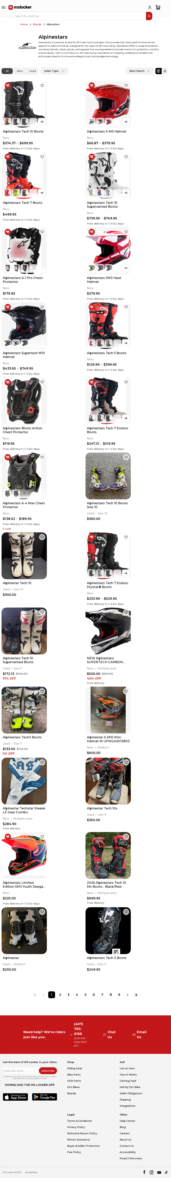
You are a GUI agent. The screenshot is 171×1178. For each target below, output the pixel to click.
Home (24, 24)
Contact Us (127, 1145)
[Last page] (136, 994)
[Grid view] (158, 71)
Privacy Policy (76, 1127)
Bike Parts (74, 1074)
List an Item (127, 1068)
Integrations (127, 1105)
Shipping (125, 1099)
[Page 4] (77, 994)
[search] (149, 16)
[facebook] (144, 1172)
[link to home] (20, 7)
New (20, 71)
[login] (149, 7)
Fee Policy (74, 1152)
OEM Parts (74, 1080)
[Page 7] (102, 994)
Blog (123, 1127)
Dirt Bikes (73, 1087)
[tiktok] (166, 1172)
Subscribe (47, 1070)
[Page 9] (119, 994)
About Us (125, 1139)
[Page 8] (110, 994)
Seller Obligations (131, 1093)
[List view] (165, 71)
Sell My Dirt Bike (130, 1087)
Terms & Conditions (79, 1120)
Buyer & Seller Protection (83, 1145)
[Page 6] (93, 994)
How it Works (128, 1074)
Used (32, 71)
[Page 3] (68, 994)
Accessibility (128, 1152)
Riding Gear (74, 1068)
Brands (37, 24)
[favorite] (42, 85)
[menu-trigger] (3, 7)
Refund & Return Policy (82, 1133)
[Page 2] (60, 994)
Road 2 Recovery (131, 1158)
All (7, 71)
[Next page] (127, 994)
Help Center (127, 1120)
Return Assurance (78, 1139)
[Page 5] (85, 994)
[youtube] (159, 1172)
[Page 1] (51, 994)
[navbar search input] (79, 16)
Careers (125, 1133)
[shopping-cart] (158, 7)
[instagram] (151, 1172)
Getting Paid (128, 1080)
